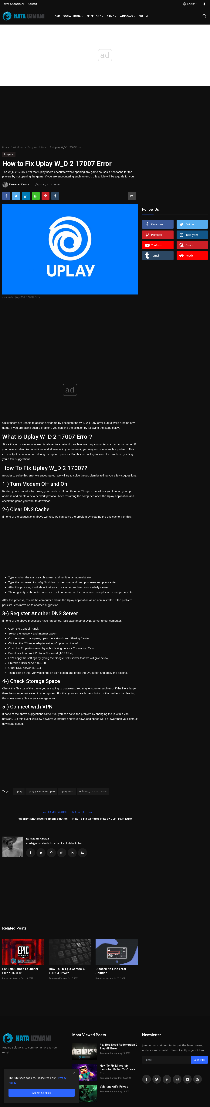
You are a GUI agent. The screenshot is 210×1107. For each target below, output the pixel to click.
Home (56, 16)
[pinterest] (167, 1079)
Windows (18, 147)
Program (32, 147)
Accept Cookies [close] (41, 1093)
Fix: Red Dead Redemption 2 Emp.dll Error (118, 1046)
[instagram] (177, 1079)
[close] (74, 1073)
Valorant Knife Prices (114, 1086)
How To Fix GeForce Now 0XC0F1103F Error (102, 818)
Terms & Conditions (13, 3)
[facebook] (146, 1079)
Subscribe (199, 1060)
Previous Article (55, 812)
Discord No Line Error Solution (111, 971)
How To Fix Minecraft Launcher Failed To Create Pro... (117, 1069)
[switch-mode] (204, 3)
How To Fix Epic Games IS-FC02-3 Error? (67, 971)
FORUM (143, 16)
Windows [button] (128, 16)
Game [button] (112, 16)
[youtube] (187, 1079)
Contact (32, 3)
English (189, 3)
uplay (19, 791)
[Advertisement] (105, 116)
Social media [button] (73, 16)
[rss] (197, 1079)
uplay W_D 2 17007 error (93, 791)
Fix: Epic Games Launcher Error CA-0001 (20, 971)
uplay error (67, 791)
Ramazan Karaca (37, 838)
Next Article (82, 812)
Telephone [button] (95, 16)
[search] (204, 15)
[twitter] (156, 1079)
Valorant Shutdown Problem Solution (43, 818)
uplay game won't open (41, 791)
